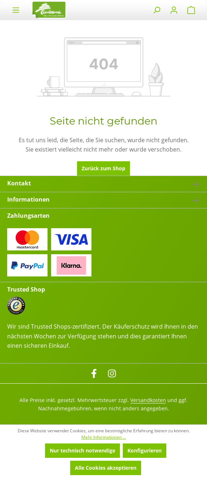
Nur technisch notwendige (82, 450)
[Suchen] (156, 10)
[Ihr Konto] (174, 10)
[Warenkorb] (191, 10)
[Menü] (15, 10)
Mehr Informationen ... (103, 437)
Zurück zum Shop (103, 168)
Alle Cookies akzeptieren (105, 467)
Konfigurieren (144, 450)
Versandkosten (148, 400)
